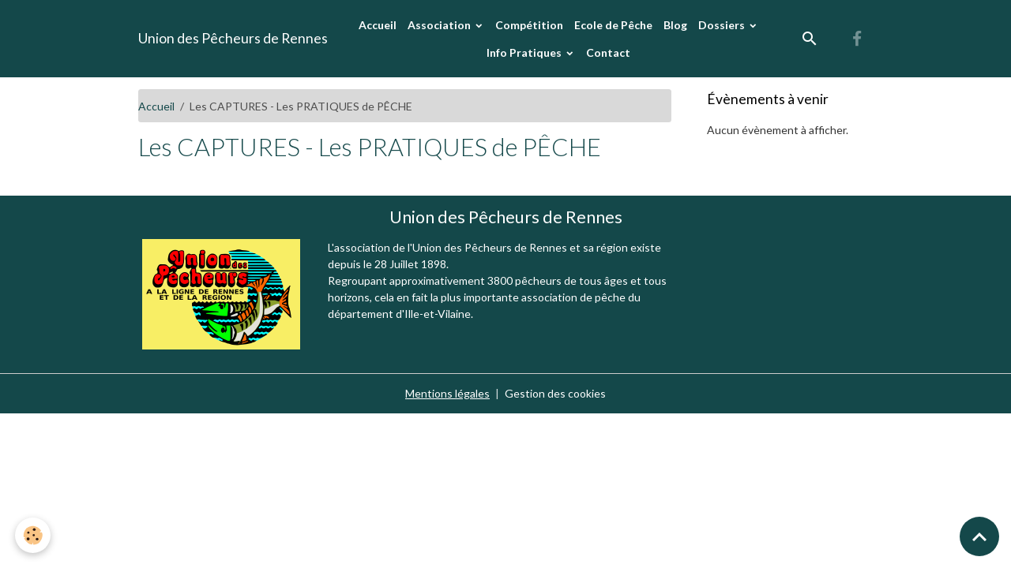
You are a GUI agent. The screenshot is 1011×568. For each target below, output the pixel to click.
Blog (675, 25)
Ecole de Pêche (613, 25)
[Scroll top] (979, 536)
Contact (608, 52)
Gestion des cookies (555, 393)
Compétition (529, 25)
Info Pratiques (525, 52)
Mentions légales (447, 393)
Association (440, 25)
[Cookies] (33, 535)
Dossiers (722, 25)
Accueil (378, 25)
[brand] (233, 38)
